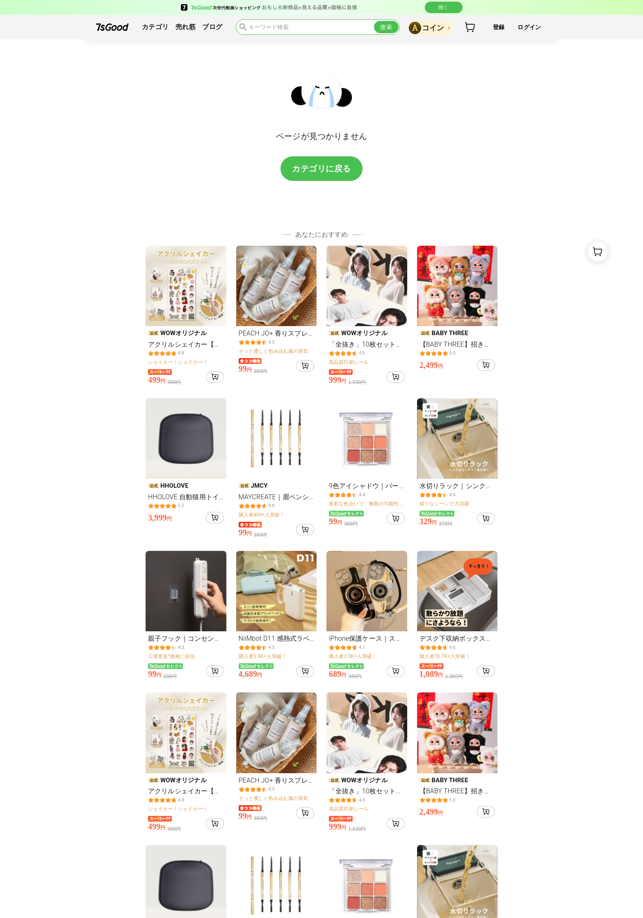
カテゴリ (155, 27)
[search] (317, 27)
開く (444, 7)
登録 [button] (498, 27)
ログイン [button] (529, 27)
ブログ (212, 27)
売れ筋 (185, 27)
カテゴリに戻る (321, 168)
